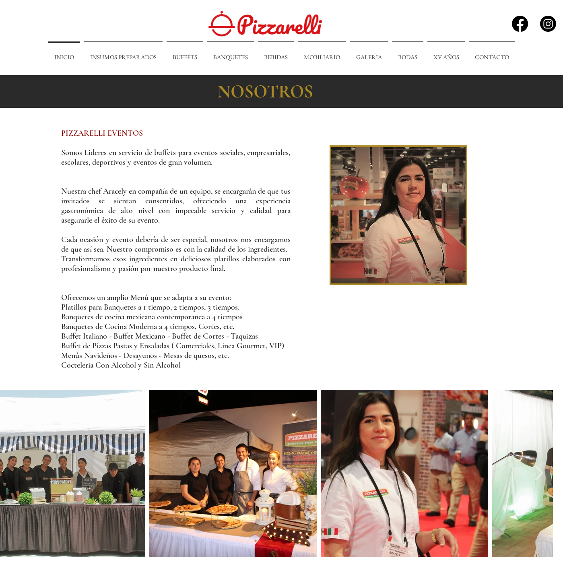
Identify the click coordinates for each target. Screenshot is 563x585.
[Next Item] (539, 474)
